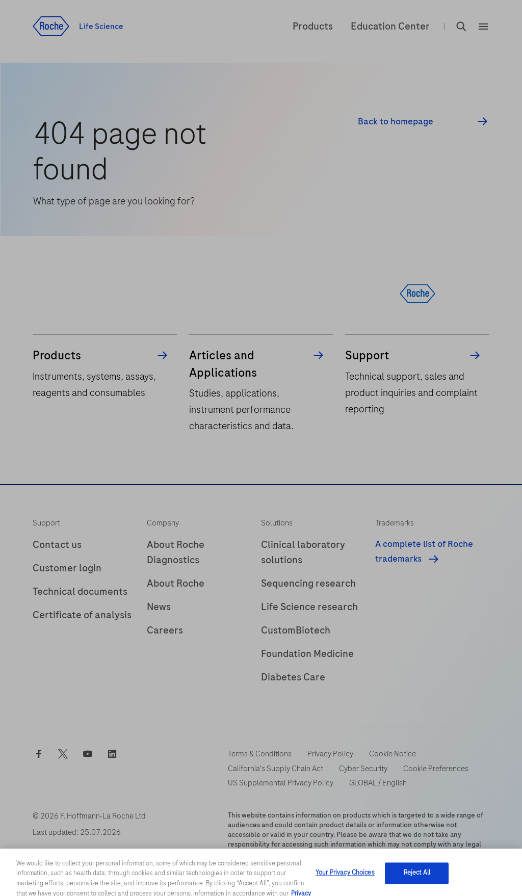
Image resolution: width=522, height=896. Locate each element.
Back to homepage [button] (395, 121)
